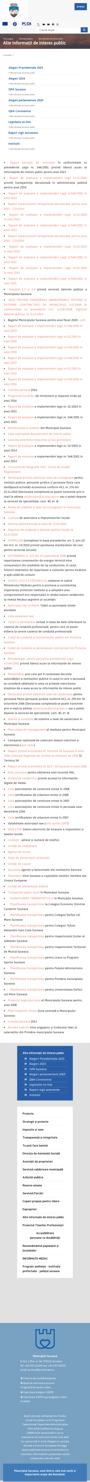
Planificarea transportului (27, 904)
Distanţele (15, 875)
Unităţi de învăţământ (22, 846)
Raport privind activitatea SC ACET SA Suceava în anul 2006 (47, 766)
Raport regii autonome (23, 132)
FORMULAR (15, 540)
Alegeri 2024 (17, 78)
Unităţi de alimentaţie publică (28, 886)
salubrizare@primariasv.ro (41, 496)
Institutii (14, 143)
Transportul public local (24, 892)
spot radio (27, 745)
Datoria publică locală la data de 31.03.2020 (37, 524)
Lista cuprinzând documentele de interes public (39, 433)
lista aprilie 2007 (56, 823)
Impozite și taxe (33, 1129)
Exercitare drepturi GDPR (38, 1392)
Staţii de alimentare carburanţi (28, 857)
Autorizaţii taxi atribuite (23, 605)
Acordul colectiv (18, 1027)
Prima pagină (8, 39)
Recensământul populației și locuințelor (41, 1248)
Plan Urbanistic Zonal (22, 1010)
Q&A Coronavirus (20, 111)
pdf (83, 320)
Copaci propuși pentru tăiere (41, 1201)
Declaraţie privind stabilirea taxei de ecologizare (40, 477)
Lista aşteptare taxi (21, 616)
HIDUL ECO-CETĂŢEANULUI (28, 580)
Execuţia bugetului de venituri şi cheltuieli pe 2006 (44, 755)
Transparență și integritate (40, 1137)
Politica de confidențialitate (39, 1378)
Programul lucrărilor (21, 395)
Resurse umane (32, 1185)
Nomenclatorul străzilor (24, 428)
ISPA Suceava (17, 89)
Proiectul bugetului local (24, 1000)
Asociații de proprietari (38, 1161)
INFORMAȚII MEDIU (35, 1258)
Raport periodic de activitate (32, 162)
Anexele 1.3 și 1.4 (22, 289)
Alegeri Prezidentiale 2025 (26, 67)
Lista (11, 789)
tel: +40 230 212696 (31, 1365)
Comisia (13, 517)
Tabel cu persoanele (21, 622)
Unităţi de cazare (19, 863)
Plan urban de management (27, 729)
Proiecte (28, 1113)
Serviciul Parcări (33, 1193)
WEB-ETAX (15, 829)
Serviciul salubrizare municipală (43, 1169)
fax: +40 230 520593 (54, 1365)
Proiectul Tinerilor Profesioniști (43, 1225)
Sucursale (14, 869)
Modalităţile (16, 674)
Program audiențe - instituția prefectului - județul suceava (41, 1269)
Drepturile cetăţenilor (22, 778)
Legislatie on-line (20, 122)
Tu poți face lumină (35, 1145)
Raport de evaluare (21, 406)
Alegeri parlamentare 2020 (26, 100)
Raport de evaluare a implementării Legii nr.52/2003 (48, 178)
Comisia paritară (19, 390)
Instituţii (13, 840)
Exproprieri (30, 1209)
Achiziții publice (33, 1177)
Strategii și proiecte (35, 1121)
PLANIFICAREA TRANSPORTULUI (32, 898)
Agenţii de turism (19, 852)
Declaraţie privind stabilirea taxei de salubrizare (40, 694)
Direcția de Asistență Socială (41, 1153)
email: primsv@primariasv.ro (37, 1369)
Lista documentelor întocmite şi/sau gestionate (39, 439)
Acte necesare (17, 772)
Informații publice (26, 39)
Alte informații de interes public (51, 39)
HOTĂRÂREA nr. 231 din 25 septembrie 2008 (37, 555)
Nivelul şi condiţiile (20, 719)
